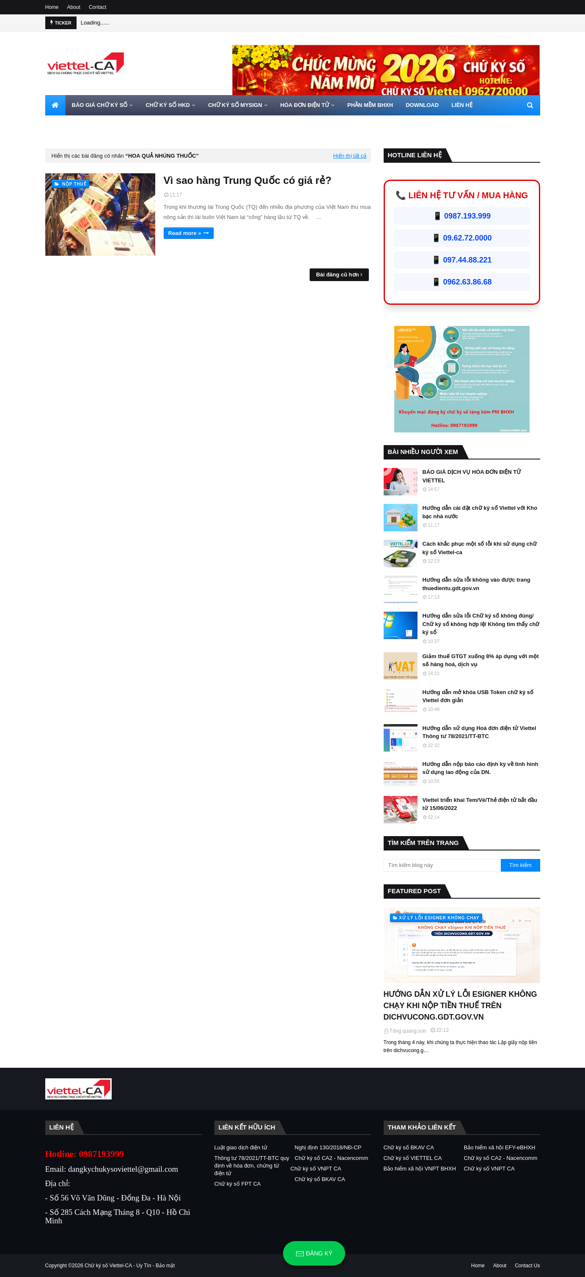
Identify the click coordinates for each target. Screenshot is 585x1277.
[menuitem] (55, 105)
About (73, 7)
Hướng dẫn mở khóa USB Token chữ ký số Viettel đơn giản (478, 696)
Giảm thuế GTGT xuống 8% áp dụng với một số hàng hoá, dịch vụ (481, 660)
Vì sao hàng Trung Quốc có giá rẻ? (248, 180)
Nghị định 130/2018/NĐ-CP (328, 1147)
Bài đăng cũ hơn (337, 274)
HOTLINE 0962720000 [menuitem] (80, 125)
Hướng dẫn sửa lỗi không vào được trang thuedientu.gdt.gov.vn (476, 584)
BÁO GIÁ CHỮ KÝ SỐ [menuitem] (100, 105)
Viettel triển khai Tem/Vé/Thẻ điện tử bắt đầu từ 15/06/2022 (480, 804)
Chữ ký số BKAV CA (320, 1179)
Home (52, 7)
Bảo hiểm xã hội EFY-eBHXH (500, 1147)
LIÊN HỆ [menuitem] (461, 105)
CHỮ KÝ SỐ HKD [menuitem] (168, 105)
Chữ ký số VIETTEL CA (413, 1158)
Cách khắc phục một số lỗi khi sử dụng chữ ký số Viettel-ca (480, 548)
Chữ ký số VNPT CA (316, 1168)
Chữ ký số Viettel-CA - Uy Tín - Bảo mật (130, 1266)
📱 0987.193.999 (462, 216)
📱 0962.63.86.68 (461, 282)
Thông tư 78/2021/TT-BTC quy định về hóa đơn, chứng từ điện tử (251, 1165)
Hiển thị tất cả (350, 156)
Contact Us (527, 1266)
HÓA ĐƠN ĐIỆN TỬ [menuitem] (304, 105)
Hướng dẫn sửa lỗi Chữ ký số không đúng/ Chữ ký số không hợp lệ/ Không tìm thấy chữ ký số (481, 624)
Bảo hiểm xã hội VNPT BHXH (420, 1168)
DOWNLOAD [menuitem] (422, 105)
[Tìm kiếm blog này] (442, 865)
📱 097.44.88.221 (461, 260)
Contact (97, 7)
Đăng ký (314, 1254)
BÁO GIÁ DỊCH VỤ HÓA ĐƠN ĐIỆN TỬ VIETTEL (472, 476)
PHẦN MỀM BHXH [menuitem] (370, 105)
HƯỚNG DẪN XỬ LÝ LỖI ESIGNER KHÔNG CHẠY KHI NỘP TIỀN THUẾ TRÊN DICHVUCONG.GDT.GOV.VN (460, 1005)
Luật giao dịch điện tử (240, 1147)
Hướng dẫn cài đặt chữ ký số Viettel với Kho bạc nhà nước (480, 512)
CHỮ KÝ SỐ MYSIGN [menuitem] (235, 105)
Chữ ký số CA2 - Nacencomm (331, 1158)
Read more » (184, 233)
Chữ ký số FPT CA (237, 1184)
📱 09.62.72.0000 (461, 238)
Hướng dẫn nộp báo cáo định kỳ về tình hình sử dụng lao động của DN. (480, 768)
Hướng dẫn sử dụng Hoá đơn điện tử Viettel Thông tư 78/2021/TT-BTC (479, 732)
